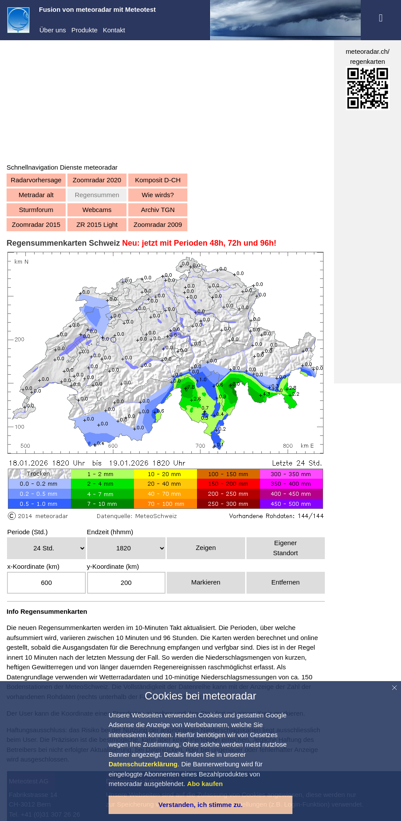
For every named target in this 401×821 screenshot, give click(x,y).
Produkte (84, 30)
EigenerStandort (285, 548)
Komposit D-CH (157, 180)
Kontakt (114, 30)
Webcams (96, 209)
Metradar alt (35, 194)
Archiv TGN (158, 209)
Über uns (52, 30)
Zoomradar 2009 (158, 224)
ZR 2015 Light (96, 224)
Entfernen (285, 582)
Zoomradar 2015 (36, 224)
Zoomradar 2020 (97, 180)
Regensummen (97, 194)
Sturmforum (36, 209)
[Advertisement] (166, 101)
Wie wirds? (158, 194)
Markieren (206, 582)
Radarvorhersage (36, 180)
